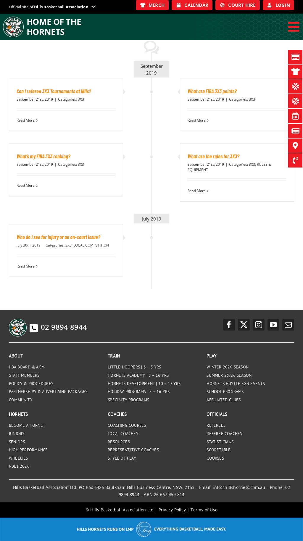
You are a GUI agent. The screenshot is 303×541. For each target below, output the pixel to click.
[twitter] (244, 325)
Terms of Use (204, 510)
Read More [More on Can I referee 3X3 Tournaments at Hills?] (26, 120)
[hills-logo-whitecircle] (13, 19)
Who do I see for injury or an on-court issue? (58, 237)
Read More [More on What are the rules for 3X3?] (197, 190)
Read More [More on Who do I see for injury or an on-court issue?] (26, 266)
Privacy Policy (172, 510)
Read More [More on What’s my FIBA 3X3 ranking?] (26, 185)
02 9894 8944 (58, 327)
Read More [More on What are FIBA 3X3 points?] (197, 120)
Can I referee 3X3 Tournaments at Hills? (54, 91)
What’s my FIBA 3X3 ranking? (43, 156)
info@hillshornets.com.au (239, 487)
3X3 (81, 99)
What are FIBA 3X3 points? (212, 91)
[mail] (288, 325)
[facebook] (229, 325)
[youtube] (273, 325)
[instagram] (259, 325)
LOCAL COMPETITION (91, 245)
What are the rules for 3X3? (213, 156)
